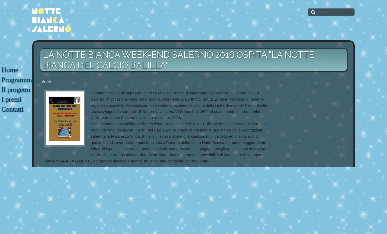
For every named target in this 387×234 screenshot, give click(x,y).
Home (9, 70)
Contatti (12, 109)
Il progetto (15, 90)
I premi (11, 99)
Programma (17, 80)
